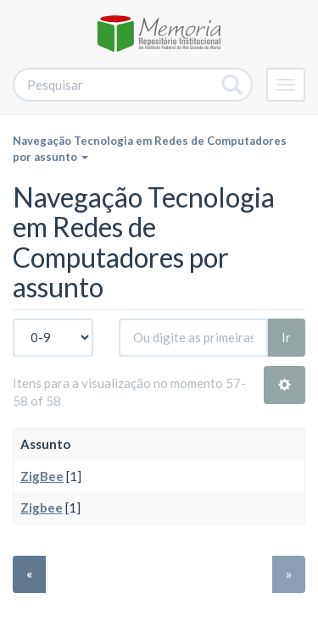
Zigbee (41, 507)
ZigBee (42, 476)
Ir (286, 337)
